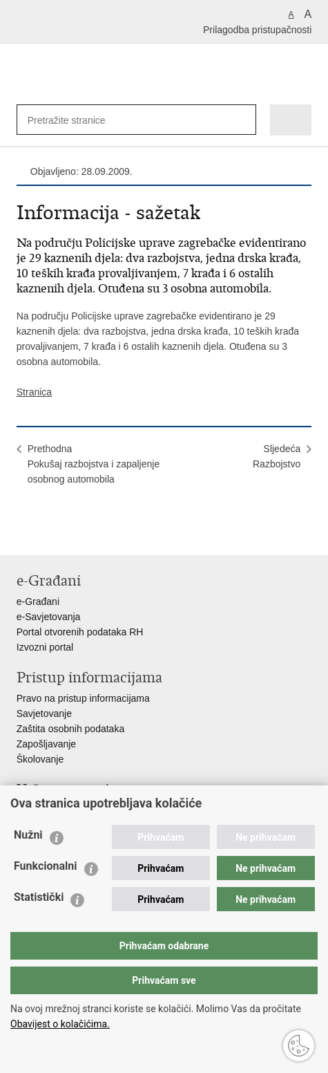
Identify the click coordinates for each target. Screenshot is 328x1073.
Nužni (28, 834)
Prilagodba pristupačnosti (257, 29)
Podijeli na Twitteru (83, 533)
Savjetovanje (44, 713)
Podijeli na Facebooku (53, 533)
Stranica (34, 392)
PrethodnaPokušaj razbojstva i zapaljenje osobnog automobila (94, 464)
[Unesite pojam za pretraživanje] (72, 120)
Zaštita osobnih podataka (70, 728)
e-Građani (38, 601)
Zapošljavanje (46, 743)
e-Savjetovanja (49, 616)
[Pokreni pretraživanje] (242, 120)
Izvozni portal (45, 647)
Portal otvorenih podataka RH (80, 631)
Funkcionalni (45, 866)
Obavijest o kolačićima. (60, 1023)
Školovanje (40, 759)
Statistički (39, 897)
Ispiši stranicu (24, 533)
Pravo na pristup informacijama (83, 698)
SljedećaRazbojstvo (276, 456)
